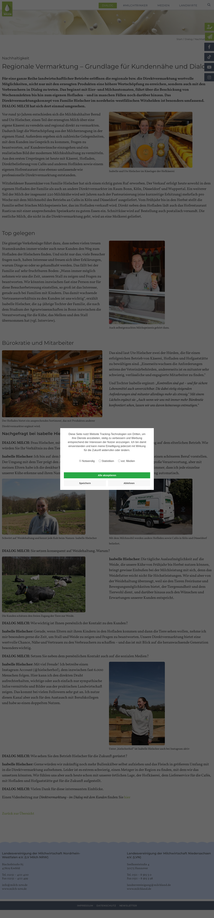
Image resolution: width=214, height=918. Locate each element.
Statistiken (106, 461)
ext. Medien (126, 461)
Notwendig (87, 461)
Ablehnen (129, 483)
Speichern (85, 483)
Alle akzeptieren (107, 475)
